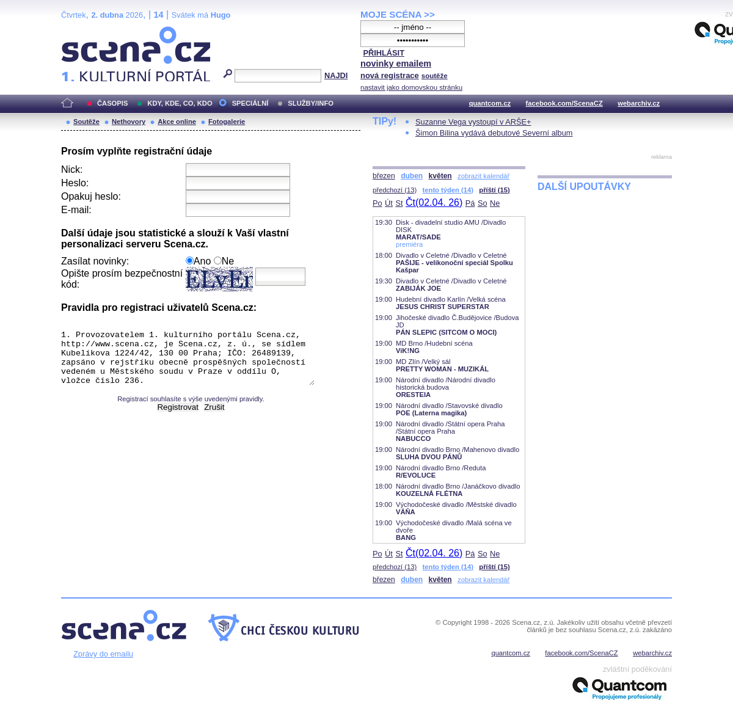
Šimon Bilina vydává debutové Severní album (494, 132)
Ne (495, 203)
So (482, 203)
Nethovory (128, 121)
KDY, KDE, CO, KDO (179, 103)
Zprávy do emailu (103, 653)
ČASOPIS (112, 103)
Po (377, 203)
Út (389, 203)
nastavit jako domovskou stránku (411, 87)
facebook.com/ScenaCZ (564, 103)
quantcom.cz (490, 103)
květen (440, 176)
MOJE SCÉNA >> (397, 14)
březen (384, 176)
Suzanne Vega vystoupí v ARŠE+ (473, 121)
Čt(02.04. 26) (434, 202)
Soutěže (86, 121)
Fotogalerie (226, 121)
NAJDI (336, 75)
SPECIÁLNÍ (250, 103)
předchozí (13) (395, 190)
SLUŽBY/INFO (311, 103)
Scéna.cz (82, 31)
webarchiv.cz (639, 103)
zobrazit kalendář (483, 176)
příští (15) (494, 190)
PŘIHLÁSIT (383, 52)
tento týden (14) (448, 190)
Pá (470, 203)
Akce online (177, 121)
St (399, 203)
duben (412, 176)
